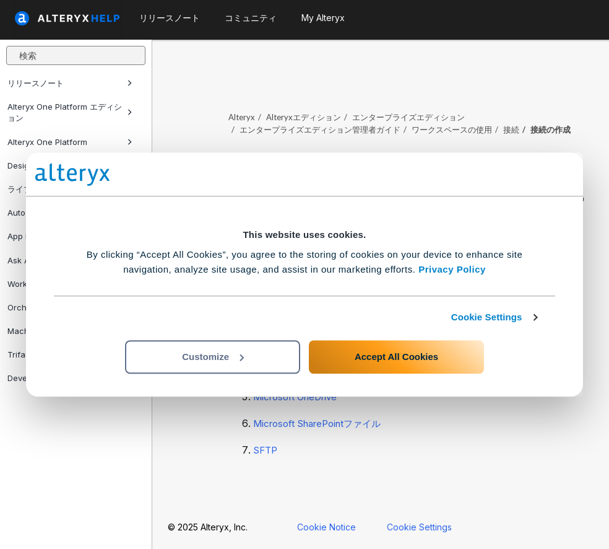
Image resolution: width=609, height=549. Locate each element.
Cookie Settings (486, 317)
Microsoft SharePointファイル (317, 423)
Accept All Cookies (396, 356)
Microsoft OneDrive (295, 397)
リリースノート (69, 83)
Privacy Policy (452, 269)
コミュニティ (251, 17)
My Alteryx (323, 17)
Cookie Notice (326, 527)
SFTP (265, 450)
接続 (511, 129)
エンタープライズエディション (408, 117)
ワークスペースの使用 (452, 129)
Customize (213, 356)
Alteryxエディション (303, 117)
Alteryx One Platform (69, 142)
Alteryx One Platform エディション (69, 112)
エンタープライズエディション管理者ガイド (320, 129)
